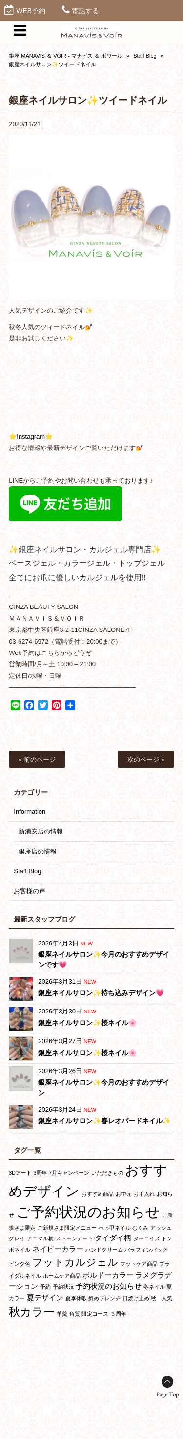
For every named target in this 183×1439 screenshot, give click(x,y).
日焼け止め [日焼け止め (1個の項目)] (135, 1298)
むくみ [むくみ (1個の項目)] (140, 1228)
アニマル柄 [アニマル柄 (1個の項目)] (40, 1238)
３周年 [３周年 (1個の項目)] (118, 1314)
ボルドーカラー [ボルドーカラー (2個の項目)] (108, 1275)
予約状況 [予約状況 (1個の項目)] (63, 1287)
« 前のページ (37, 759)
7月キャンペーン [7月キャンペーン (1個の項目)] (69, 1173)
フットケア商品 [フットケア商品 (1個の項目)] (139, 1264)
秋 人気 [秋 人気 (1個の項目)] (161, 1298)
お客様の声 (29, 891)
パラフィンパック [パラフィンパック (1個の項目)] (145, 1250)
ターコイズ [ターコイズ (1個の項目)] (146, 1238)
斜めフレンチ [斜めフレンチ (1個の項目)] (104, 1298)
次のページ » (145, 759)
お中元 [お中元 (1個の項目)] (124, 1194)
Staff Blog (145, 56)
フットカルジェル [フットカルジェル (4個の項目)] (75, 1262)
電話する (85, 11)
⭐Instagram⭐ (31, 436)
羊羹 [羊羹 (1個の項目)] (62, 1314)
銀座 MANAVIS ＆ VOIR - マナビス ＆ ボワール (65, 56)
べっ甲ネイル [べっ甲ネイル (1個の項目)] (115, 1228)
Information (29, 811)
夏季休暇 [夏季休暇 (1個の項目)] (76, 1298)
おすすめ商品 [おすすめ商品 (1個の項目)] (97, 1194)
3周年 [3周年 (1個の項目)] (40, 1173)
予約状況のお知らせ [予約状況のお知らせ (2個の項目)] (109, 1286)
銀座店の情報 (38, 851)
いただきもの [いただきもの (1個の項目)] (107, 1173)
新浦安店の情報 (41, 831)
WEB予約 (30, 11)
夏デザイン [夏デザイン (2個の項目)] (45, 1297)
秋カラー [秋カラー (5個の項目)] (32, 1311)
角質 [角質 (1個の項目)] (74, 1314)
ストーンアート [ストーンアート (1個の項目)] (74, 1238)
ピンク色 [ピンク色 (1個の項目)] (19, 1264)
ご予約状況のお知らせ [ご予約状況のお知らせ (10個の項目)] (88, 1212)
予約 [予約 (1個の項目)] (45, 1287)
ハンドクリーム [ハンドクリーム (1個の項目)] (104, 1250)
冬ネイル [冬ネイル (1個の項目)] (154, 1287)
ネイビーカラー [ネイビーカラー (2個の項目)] (57, 1249)
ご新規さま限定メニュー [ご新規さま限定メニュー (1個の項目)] (67, 1228)
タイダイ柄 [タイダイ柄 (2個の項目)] (113, 1238)
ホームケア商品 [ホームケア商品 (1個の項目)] (62, 1276)
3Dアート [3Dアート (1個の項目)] (20, 1173)
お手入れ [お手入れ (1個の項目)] (144, 1194)
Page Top (167, 1395)
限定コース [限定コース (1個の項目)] (94, 1314)
